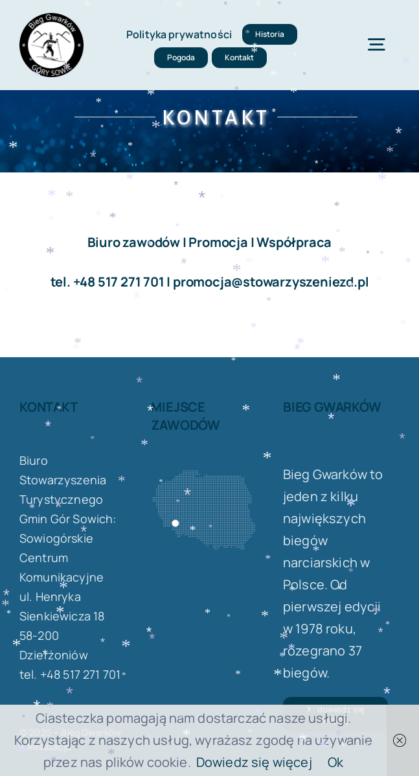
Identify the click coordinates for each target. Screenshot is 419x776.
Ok (335, 762)
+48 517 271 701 (118, 281)
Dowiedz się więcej (254, 762)
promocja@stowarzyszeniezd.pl (270, 281)
